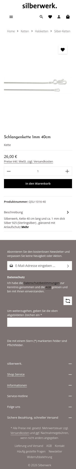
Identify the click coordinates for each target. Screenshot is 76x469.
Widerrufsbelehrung (39, 457)
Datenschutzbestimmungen (40, 282)
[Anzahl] (38, 171)
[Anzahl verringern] (8, 171)
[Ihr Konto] (59, 17)
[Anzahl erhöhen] (67, 171)
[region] (38, 85)
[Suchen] (41, 17)
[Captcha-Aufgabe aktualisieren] (67, 301)
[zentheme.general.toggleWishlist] (62, 49)
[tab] (37, 219)
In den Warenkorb (38, 184)
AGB (46, 287)
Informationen (17, 385)
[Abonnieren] (68, 265)
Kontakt (59, 446)
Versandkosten (20, 433)
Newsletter (55, 452)
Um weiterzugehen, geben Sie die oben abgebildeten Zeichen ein (31, 312)
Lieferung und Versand (29, 446)
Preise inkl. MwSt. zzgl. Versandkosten (28, 161)
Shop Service (16, 375)
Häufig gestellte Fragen (31, 452)
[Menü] (11, 17)
